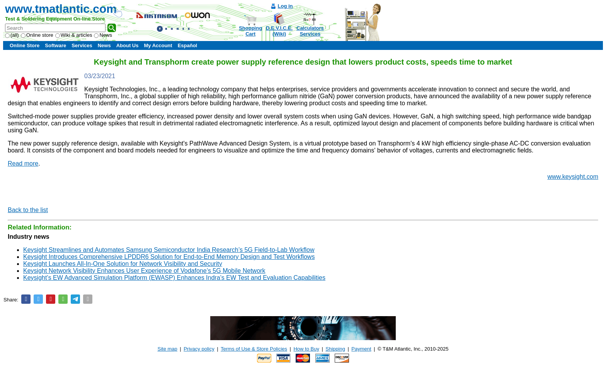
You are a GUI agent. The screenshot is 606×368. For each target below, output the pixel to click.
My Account (158, 45)
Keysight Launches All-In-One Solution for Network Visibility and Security (122, 263)
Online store (37, 35)
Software (55, 45)
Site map (167, 349)
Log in (285, 6)
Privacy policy (199, 349)
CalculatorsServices (310, 31)
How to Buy (306, 349)
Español (187, 45)
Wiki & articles (73, 35)
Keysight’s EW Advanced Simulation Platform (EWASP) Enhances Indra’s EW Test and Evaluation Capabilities (174, 277)
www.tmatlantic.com (61, 8)
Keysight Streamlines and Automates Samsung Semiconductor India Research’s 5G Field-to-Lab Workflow (169, 249)
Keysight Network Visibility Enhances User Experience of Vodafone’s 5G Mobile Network (144, 270)
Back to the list (28, 210)
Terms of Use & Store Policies (254, 349)
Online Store (24, 45)
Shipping (335, 349)
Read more (23, 163)
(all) (12, 35)
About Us (127, 45)
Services (81, 45)
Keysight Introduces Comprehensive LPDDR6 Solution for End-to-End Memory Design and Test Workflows (169, 256)
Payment (361, 349)
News (103, 35)
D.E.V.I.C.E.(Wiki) (279, 31)
